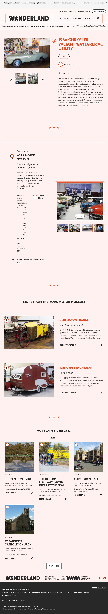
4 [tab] (29, 70)
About (88, 18)
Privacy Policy (99, 587)
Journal (77, 18)
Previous (11, 79)
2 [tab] (78, 216)
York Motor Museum (59, 26)
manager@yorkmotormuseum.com (24, 227)
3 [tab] (27, 70)
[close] (106, 2)
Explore (62, 18)
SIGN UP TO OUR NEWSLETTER (79, 11)
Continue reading (68, 345)
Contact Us (62, 11)
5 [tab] (83, 216)
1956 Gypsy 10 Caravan (76, 367)
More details (10, 493)
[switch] (98, 18)
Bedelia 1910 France (74, 320)
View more (54, 566)
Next (42, 79)
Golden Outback (38, 26)
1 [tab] (24, 70)
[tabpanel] (27, 53)
